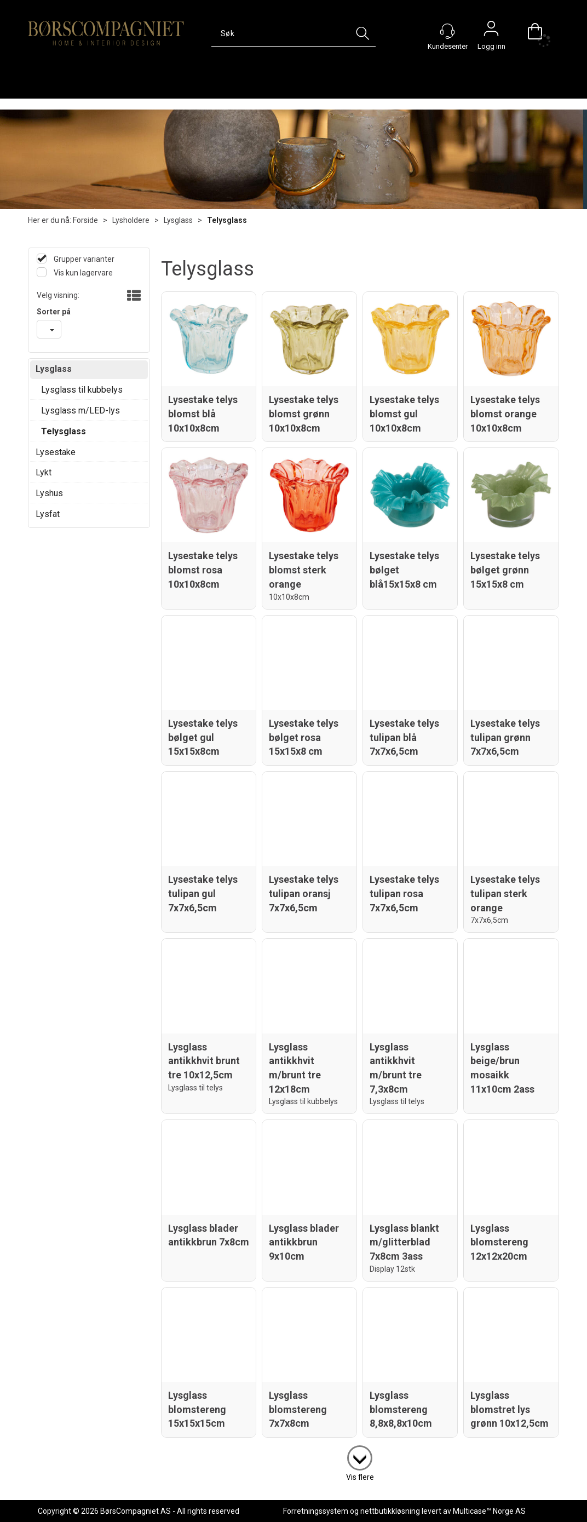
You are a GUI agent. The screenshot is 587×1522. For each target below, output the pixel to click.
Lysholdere (130, 220)
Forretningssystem (315, 1511)
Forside (85, 220)
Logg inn (491, 31)
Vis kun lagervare (82, 272)
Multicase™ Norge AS (489, 1511)
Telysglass (227, 220)
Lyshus (49, 493)
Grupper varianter (83, 259)
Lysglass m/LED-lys (80, 410)
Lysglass (178, 220)
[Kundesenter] (447, 31)
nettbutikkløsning (390, 1511)
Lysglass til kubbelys (82, 389)
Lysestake (56, 452)
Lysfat (48, 514)
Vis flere (360, 1477)
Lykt (43, 472)
